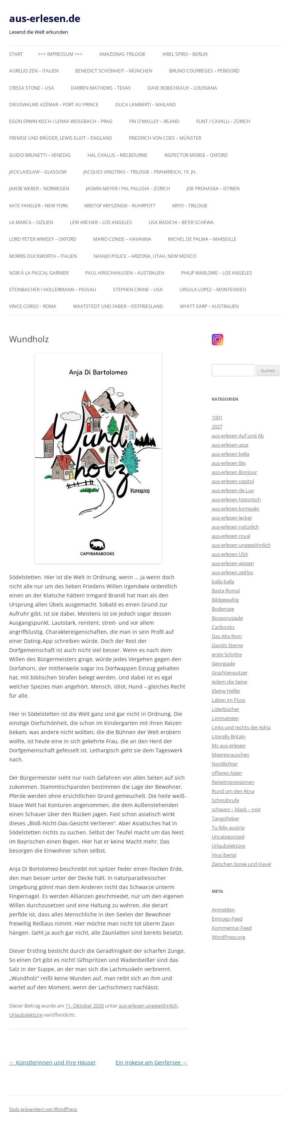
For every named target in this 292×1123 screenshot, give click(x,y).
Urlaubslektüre (26, 1014)
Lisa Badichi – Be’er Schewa (181, 222)
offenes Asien (227, 772)
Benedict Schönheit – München (113, 71)
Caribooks (223, 627)
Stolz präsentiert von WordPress (43, 1109)
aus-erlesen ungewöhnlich (148, 1005)
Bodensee (223, 608)
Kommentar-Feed (232, 927)
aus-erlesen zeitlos (232, 572)
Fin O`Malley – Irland (154, 121)
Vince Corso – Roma (32, 306)
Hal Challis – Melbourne (117, 155)
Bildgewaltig (225, 599)
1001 (217, 417)
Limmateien (225, 718)
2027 (217, 426)
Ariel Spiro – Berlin (185, 54)
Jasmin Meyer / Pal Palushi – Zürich (128, 188)
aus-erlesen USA (230, 554)
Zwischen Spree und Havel (241, 864)
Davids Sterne (227, 645)
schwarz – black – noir (236, 809)
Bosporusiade (227, 617)
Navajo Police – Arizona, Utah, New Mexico (145, 256)
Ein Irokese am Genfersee (151, 1062)
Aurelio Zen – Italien (34, 71)
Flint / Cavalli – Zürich (223, 121)
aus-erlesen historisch (236, 499)
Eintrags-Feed (227, 918)
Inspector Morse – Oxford (196, 155)
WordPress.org (228, 936)
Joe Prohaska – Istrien (213, 188)
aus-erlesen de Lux (233, 490)
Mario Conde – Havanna (122, 239)
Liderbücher (225, 709)
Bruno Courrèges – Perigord (204, 71)
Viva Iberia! (224, 854)
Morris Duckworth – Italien (43, 256)
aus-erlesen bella (230, 453)
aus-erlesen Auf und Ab (238, 435)
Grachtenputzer (230, 672)
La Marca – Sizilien (31, 222)
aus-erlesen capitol (233, 481)
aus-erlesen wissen (233, 563)
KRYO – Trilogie (190, 205)
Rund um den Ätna (233, 791)
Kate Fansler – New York (38, 205)
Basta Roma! (226, 590)
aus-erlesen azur (230, 444)
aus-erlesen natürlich (235, 526)
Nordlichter (225, 763)
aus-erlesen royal (231, 535)
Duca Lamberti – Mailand (145, 104)
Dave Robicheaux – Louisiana (182, 88)
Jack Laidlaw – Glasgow (38, 172)
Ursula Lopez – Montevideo (212, 289)
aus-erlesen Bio (229, 463)
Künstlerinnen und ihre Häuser (52, 1062)
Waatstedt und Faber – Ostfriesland (118, 306)
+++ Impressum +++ (60, 54)
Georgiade (223, 663)
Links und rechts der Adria (241, 727)
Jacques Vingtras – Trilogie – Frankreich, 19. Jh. (140, 172)
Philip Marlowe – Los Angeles (216, 273)
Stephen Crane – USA (138, 289)
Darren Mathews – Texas (101, 88)
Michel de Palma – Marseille (202, 239)
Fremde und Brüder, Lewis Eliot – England (60, 138)
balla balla (223, 581)
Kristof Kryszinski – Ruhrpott (120, 205)
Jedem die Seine (229, 681)
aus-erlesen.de (44, 18)
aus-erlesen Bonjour (234, 472)
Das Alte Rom (227, 636)
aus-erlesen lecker (232, 517)
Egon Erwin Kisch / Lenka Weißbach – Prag (61, 121)
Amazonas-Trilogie (122, 54)
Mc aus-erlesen (229, 745)
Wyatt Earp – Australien (209, 306)
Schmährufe (225, 800)
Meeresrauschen (230, 754)
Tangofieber (225, 818)
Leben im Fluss (228, 700)
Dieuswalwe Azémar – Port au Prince (53, 104)
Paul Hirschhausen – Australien (124, 273)
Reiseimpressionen (233, 782)
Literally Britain (229, 736)
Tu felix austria (228, 827)
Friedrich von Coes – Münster (165, 138)
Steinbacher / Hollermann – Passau (52, 289)
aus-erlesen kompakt (235, 508)
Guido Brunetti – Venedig (40, 155)
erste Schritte (227, 654)
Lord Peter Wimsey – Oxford (42, 239)
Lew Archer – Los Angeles (101, 222)
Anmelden (223, 909)
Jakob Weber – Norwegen (39, 188)
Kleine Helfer (226, 690)
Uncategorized (228, 836)
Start (16, 54)
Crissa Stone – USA (31, 88)
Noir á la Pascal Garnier (38, 273)
